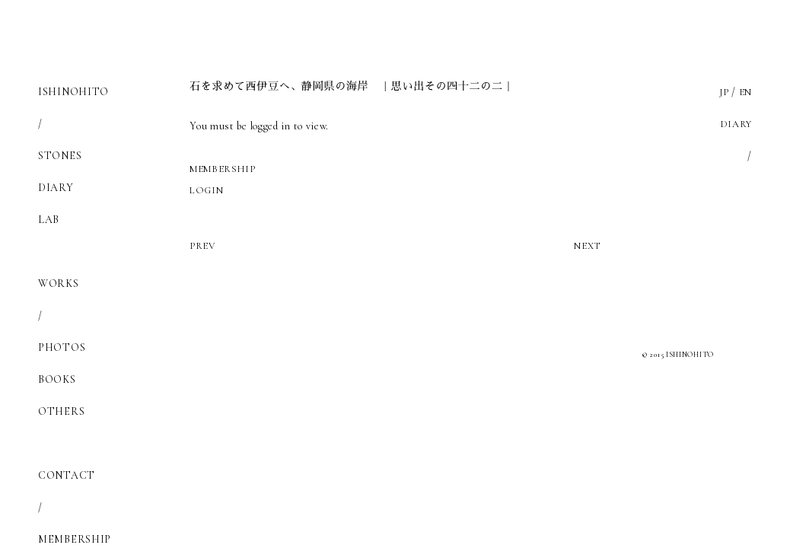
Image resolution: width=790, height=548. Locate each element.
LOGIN (208, 189)
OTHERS (61, 411)
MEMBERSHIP (226, 168)
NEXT (585, 245)
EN (744, 91)
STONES (59, 155)
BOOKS (57, 379)
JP (721, 91)
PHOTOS (61, 347)
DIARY (56, 187)
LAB (48, 219)
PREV (204, 245)
